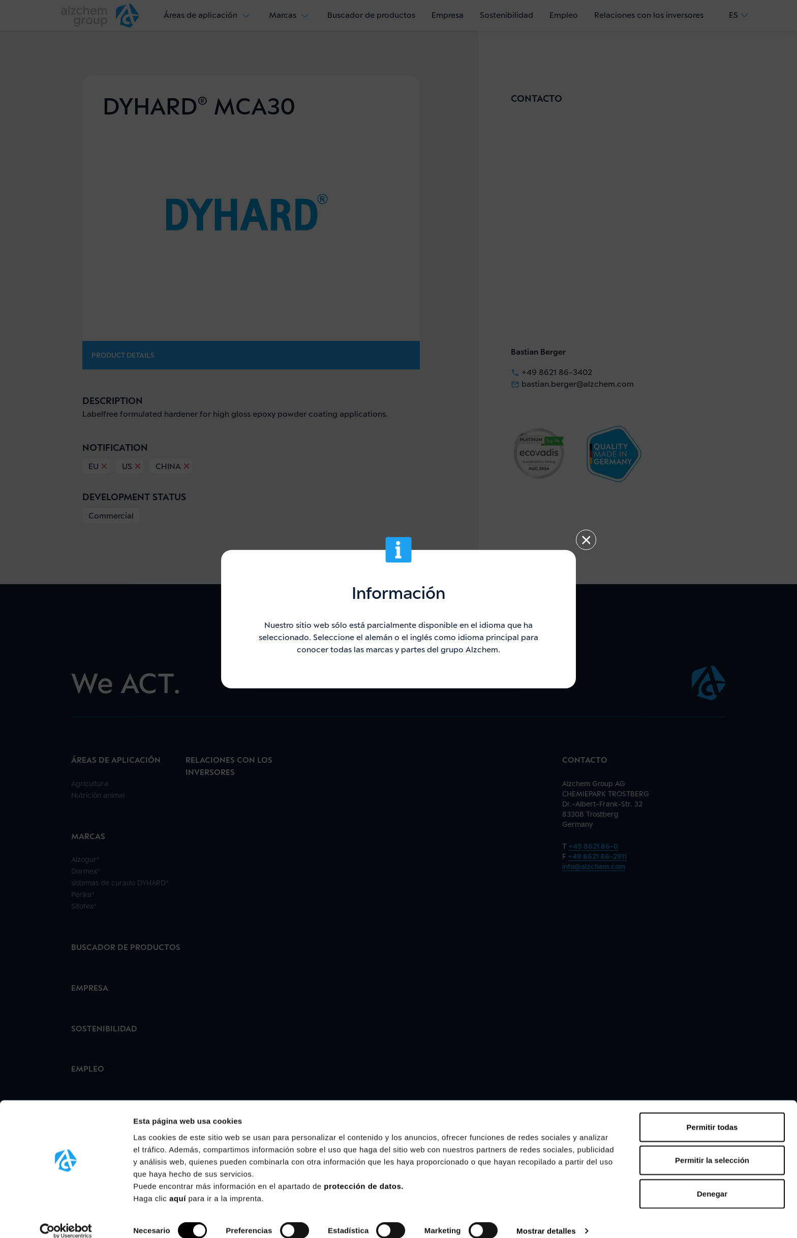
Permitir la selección (712, 1147)
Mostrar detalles (546, 1218)
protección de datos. (364, 1172)
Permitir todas (712, 1113)
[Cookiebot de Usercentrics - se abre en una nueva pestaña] (65, 1218)
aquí (179, 1185)
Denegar (712, 1180)
